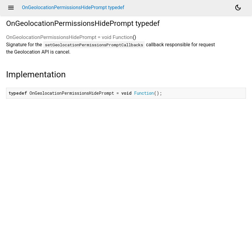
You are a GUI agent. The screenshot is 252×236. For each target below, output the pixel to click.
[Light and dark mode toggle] (238, 7)
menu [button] (11, 7)
